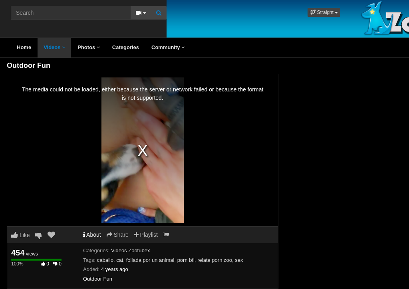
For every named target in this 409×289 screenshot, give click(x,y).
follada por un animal (150, 260)
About (92, 235)
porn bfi (186, 260)
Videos (54, 47)
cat (119, 260)
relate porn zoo (214, 260)
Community (168, 47)
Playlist (146, 235)
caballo (105, 260)
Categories (125, 47)
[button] (324, 12)
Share (118, 235)
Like (20, 235)
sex (239, 260)
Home (24, 47)
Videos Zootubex (130, 250)
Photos (88, 47)
